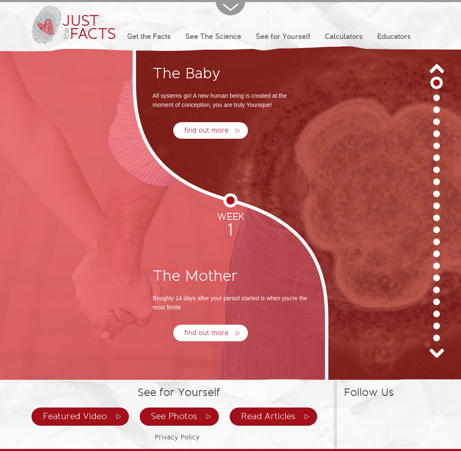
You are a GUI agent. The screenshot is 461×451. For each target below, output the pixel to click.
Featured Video (75, 416)
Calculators (344, 37)
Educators (394, 37)
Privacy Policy (177, 437)
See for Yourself (283, 37)
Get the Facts (149, 37)
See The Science (213, 37)
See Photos (174, 416)
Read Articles (268, 416)
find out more (206, 333)
